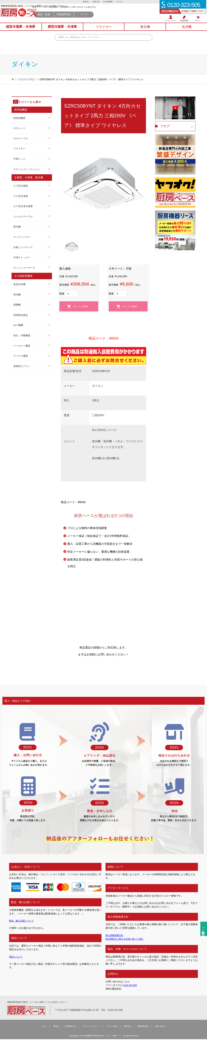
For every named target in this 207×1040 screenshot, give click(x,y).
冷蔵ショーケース (23, 247)
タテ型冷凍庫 (20, 196)
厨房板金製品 (20, 315)
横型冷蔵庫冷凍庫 (62, 31)
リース (114, 19)
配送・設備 (75, 19)
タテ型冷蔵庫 (20, 185)
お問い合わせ (108, 12)
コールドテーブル (23, 216)
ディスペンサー (21, 237)
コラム (40, 1027)
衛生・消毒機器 (21, 335)
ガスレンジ (19, 128)
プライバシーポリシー (90, 1027)
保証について (16, 956)
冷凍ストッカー (21, 257)
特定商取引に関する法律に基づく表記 (126, 938)
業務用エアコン (21, 366)
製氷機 (17, 226)
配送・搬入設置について (22, 920)
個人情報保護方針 (115, 935)
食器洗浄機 (19, 284)
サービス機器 (20, 355)
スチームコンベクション (26, 169)
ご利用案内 (95, 12)
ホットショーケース (24, 267)
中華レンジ (19, 159)
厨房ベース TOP (70, 12)
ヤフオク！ (122, 2)
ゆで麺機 (18, 325)
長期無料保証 (94, 19)
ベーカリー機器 (21, 345)
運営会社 (129, 1027)
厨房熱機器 (19, 118)
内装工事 (95, 2)
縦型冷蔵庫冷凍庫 (20, 31)
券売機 (17, 294)
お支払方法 (121, 12)
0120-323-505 (130, 985)
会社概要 (84, 12)
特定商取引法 (68, 1027)
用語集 (52, 1027)
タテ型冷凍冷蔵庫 (23, 206)
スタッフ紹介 (113, 1027)
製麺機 (17, 304)
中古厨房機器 (108, 2)
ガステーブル (20, 138)
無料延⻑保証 (145, 1027)
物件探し (84, 2)
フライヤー (19, 148)
